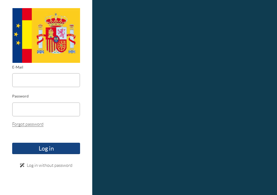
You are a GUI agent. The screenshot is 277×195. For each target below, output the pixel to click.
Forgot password (28, 124)
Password (20, 96)
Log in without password (46, 165)
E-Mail (17, 67)
